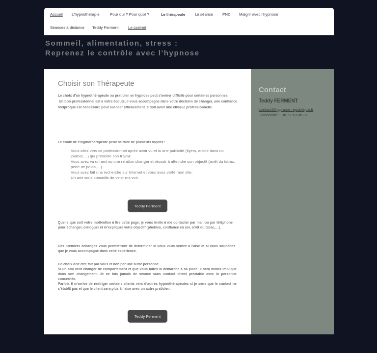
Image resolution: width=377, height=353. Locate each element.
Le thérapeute (173, 14)
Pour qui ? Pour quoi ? (129, 14)
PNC (226, 14)
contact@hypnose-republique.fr (286, 109)
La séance (204, 14)
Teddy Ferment (105, 27)
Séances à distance (67, 27)
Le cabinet (137, 27)
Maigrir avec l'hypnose (258, 14)
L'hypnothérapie (86, 14)
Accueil (56, 14)
